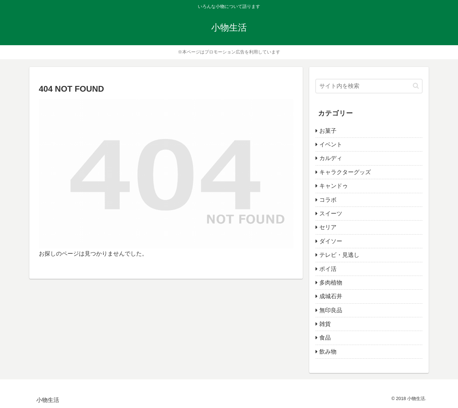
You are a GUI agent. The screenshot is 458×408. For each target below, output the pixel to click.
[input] (369, 86)
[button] (415, 85)
